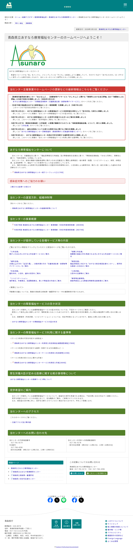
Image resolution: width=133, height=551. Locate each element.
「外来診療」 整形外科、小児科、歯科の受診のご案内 (25, 272)
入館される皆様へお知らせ (20, 187)
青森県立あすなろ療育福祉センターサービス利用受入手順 (40, 362)
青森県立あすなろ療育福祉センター (112, 29)
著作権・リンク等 (114, 529)
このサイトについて (115, 521)
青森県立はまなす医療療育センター (27, 472)
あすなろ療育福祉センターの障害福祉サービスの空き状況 (34, 321)
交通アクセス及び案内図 (21, 422)
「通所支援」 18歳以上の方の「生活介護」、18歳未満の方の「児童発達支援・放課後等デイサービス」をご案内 (38, 263)
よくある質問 (113, 541)
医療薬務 (29, 23)
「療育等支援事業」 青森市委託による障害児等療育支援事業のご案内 (89, 279)
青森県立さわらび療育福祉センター (25, 468)
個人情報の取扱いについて (118, 527)
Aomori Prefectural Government (67, 547)
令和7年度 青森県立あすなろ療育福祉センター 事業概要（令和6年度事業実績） (49, 225)
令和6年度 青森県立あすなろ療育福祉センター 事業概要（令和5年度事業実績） (49, 230)
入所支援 (24, 125)
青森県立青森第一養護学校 (23, 475)
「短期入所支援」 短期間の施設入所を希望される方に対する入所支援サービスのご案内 (96, 254)
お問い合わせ (78, 473)
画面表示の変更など (115, 535)
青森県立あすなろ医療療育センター (62, 17)
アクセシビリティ (114, 532)
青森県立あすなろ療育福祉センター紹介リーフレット (39, 172)
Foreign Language (115, 538)
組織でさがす (27, 17)
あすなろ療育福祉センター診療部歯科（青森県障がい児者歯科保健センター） (51, 131)
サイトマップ (113, 524)
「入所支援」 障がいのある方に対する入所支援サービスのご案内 (29, 252)
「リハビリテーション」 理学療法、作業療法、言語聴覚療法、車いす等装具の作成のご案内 (35, 279)
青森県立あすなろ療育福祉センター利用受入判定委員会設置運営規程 (44, 343)
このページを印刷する (98, 473)
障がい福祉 (19, 23)
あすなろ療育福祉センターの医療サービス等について (31, 379)
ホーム (17, 17)
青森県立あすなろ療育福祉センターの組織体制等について (34, 208)
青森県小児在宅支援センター (24, 479)
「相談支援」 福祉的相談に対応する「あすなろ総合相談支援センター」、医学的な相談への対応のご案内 (96, 263)
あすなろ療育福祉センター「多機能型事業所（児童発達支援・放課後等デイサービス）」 (47, 101)
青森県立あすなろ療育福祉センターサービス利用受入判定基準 (42, 353)
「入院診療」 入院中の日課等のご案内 (79, 272)
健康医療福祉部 (41, 17)
